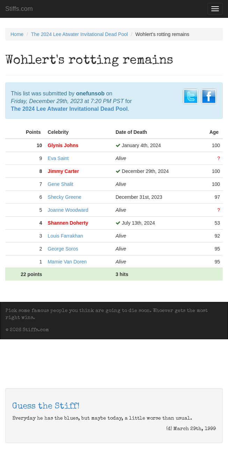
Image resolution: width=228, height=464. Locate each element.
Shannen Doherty (68, 223)
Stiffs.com (19, 8)
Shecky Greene (65, 197)
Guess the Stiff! (46, 407)
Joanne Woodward (68, 210)
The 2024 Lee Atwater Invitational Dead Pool (79, 34)
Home (16, 34)
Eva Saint (58, 158)
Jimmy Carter (63, 171)
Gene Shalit (60, 184)
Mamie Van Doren (67, 261)
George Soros (63, 249)
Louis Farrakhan (65, 236)
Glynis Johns (63, 145)
